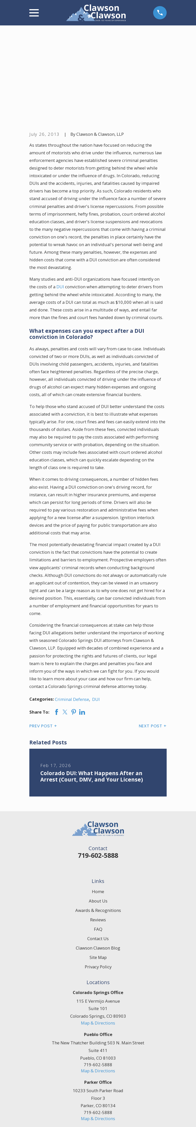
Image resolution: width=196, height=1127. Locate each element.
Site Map (98, 872)
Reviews (98, 835)
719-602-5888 (98, 770)
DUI (60, 202)
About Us (98, 816)
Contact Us (98, 853)
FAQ (98, 844)
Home (98, 806)
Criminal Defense (72, 614)
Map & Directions (98, 938)
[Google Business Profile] (104, 1059)
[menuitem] (36, 1116)
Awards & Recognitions (98, 825)
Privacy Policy (98, 882)
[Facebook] (92, 1059)
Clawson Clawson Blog (98, 863)
